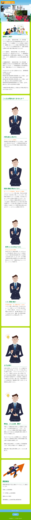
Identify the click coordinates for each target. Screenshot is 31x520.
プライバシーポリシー (15, 510)
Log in (15, 514)
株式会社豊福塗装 (8, 2)
